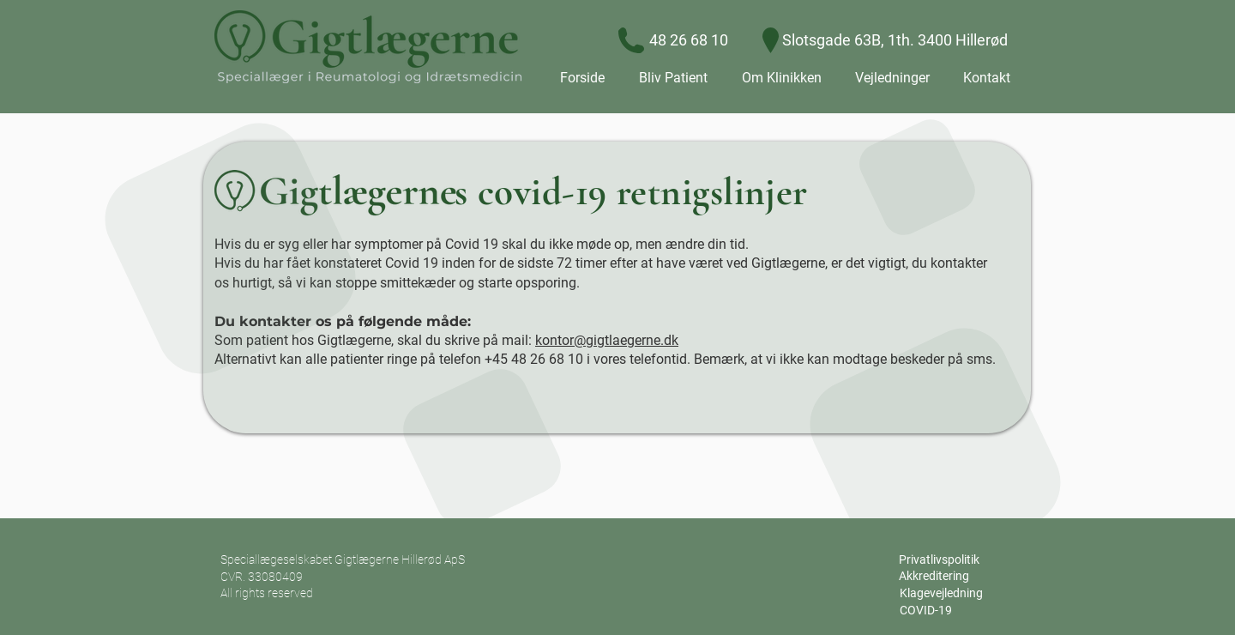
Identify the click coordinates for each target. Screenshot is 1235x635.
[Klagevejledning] (941, 593)
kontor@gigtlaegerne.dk (606, 340)
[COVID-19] (925, 611)
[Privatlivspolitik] (939, 560)
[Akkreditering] (934, 576)
